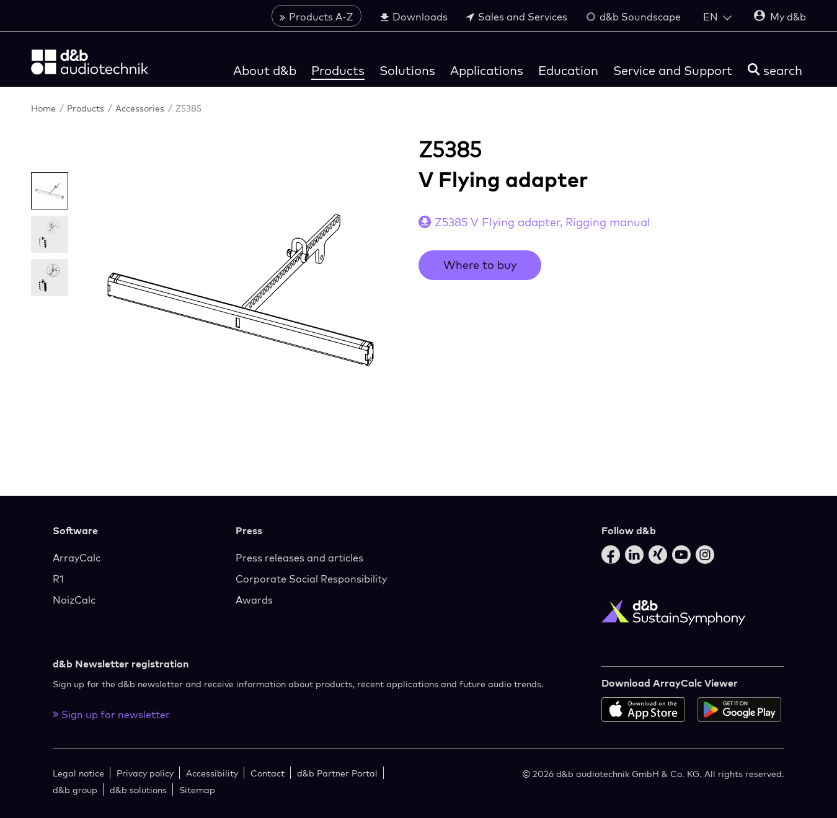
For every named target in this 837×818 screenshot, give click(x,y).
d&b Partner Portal (337, 773)
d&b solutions (138, 790)
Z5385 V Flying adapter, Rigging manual (542, 222)
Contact (267, 773)
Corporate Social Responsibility (311, 579)
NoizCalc (74, 600)
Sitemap (197, 790)
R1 (58, 579)
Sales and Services (516, 17)
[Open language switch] (717, 17)
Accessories (141, 108)
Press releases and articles (299, 558)
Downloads (414, 17)
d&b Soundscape (633, 17)
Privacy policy (145, 773)
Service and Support (672, 70)
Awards (254, 600)
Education (568, 70)
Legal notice (78, 773)
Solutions (407, 70)
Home (44, 108)
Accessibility (212, 773)
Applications (486, 70)
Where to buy (479, 265)
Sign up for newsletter (111, 714)
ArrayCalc (76, 558)
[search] (775, 70)
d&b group (75, 790)
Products (338, 70)
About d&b (264, 70)
